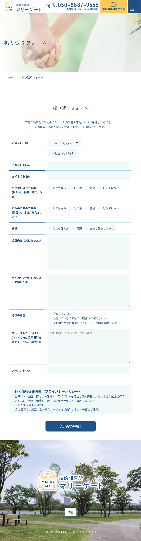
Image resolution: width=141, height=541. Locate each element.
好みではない (108, 188)
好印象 (75, 188)
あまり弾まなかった (99, 228)
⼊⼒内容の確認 (70, 426)
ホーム (12, 77)
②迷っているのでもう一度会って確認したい (77, 318)
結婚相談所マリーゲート (67, 531)
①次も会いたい (60, 313)
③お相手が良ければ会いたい (68, 323)
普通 (89, 188)
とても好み (57, 188)
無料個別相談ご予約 (113, 9)
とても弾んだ (58, 228)
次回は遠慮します (103, 323)
